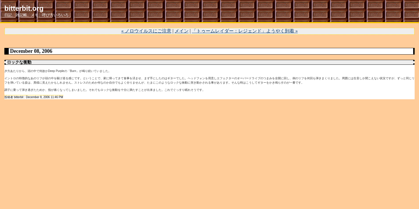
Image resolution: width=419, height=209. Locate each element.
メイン (182, 30)
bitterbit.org (24, 8)
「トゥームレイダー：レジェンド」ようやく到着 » (245, 30)
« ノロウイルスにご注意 (146, 30)
